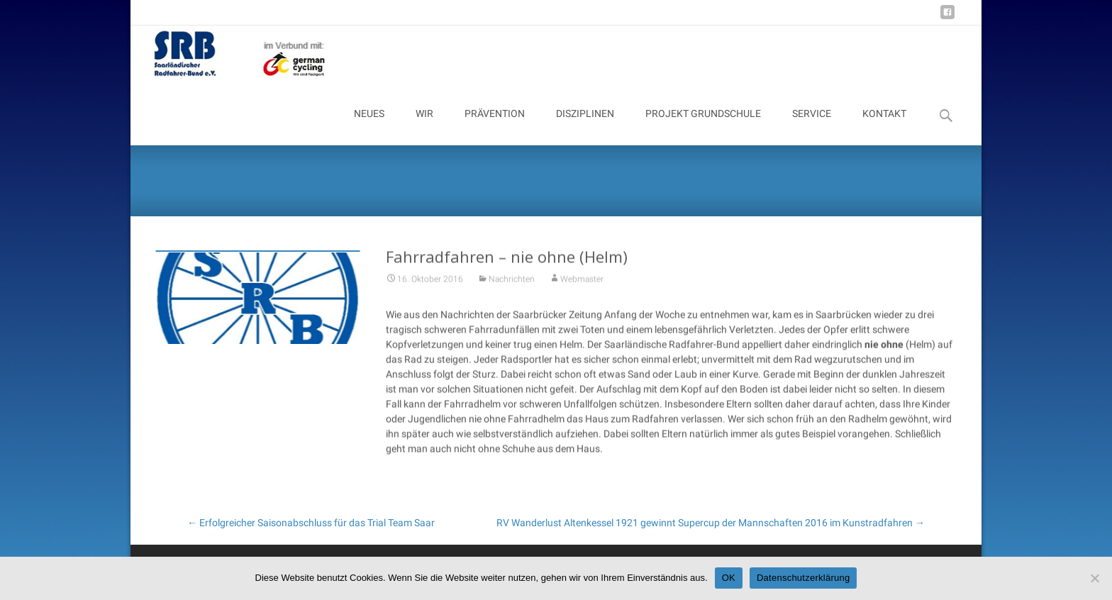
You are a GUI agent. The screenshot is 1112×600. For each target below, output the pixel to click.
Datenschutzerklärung (803, 577)
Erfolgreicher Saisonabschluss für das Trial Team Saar (311, 522)
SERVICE (811, 126)
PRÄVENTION (495, 126)
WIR (424, 126)
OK (728, 577)
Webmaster (582, 282)
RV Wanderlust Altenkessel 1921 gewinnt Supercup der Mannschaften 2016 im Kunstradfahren (710, 522)
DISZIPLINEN (585, 126)
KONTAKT (884, 126)
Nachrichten (512, 282)
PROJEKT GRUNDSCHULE (703, 126)
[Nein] (1094, 578)
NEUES (369, 126)
